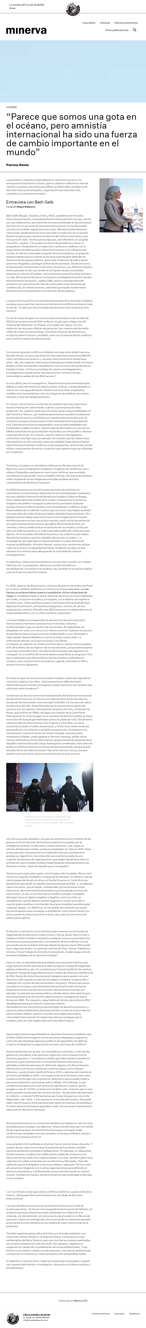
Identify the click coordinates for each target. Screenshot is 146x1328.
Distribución (134, 1313)
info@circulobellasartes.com (35, 1320)
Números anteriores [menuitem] (126, 22)
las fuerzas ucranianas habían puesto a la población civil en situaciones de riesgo (47, 592)
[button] (135, 30)
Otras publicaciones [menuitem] (117, 30)
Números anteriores (101, 1313)
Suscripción (119, 1313)
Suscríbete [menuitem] (89, 22)
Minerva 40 (80, 1300)
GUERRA (11, 107)
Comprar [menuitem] (105, 22)
